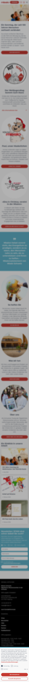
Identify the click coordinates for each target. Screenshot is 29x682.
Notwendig (6, 666)
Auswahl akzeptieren (14, 678)
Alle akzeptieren (14, 674)
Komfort (5, 669)
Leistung (15, 666)
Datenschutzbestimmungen (9, 662)
